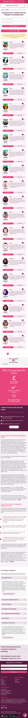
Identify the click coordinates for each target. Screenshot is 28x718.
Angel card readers (10, 520)
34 (17, 353)
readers (12, 487)
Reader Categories (14, 31)
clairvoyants (7, 519)
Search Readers (14, 26)
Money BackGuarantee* (14, 382)
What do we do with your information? (6, 694)
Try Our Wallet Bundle (8, 593)
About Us (3, 680)
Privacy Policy (4, 689)
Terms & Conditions (5, 692)
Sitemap (19, 713)
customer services (17, 701)
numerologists (18, 520)
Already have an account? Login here (14, 429)
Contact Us (17, 679)
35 (19, 353)
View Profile (20, 53)
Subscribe (14, 672)
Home (2, 9)
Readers (2, 682)
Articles (2, 683)
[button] (14, 6)
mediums (12, 519)
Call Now (8, 53)
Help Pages (17, 682)
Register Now (14, 427)
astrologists (4, 521)
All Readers (7, 9)
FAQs (16, 680)
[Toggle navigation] (26, 1)
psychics (17, 519)
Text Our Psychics (7, 637)
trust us (19, 451)
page (5, 517)
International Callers (11, 713)
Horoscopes (3, 684)
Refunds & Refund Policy (6, 690)
